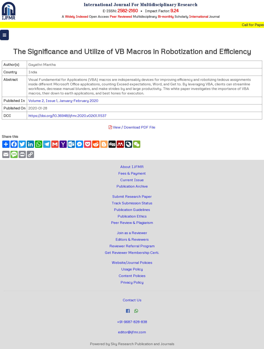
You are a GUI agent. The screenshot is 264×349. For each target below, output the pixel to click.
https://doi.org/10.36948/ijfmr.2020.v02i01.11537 (67, 115)
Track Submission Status (132, 203)
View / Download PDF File (132, 127)
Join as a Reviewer (132, 232)
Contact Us (132, 300)
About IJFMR (132, 166)
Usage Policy (132, 269)
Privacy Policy (132, 282)
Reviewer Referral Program (132, 246)
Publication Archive (132, 186)
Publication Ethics (132, 216)
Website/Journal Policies (132, 262)
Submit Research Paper (132, 196)
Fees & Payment (132, 173)
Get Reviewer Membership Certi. (132, 252)
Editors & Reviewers (132, 239)
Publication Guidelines (132, 209)
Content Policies (132, 275)
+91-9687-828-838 (132, 321)
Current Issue (132, 180)
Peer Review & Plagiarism (132, 222)
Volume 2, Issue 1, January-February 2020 (63, 100)
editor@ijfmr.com (132, 332)
